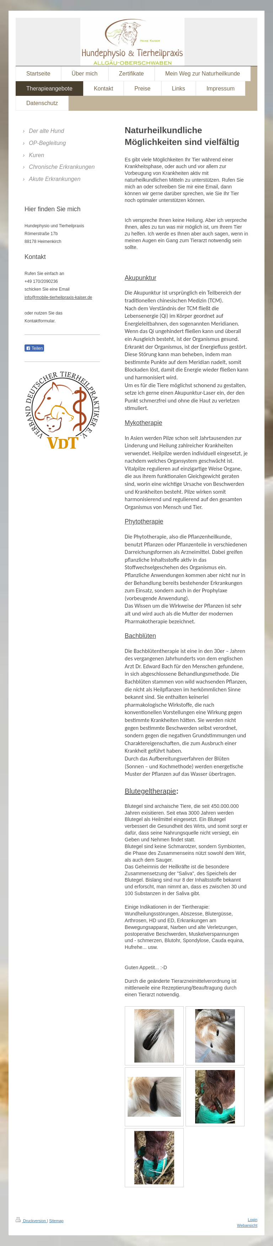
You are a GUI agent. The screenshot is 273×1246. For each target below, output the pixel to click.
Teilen (34, 348)
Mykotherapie (143, 422)
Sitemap (56, 1221)
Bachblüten (140, 635)
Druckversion (31, 1221)
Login (252, 1220)
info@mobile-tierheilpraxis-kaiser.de (58, 297)
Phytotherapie (144, 521)
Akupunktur (140, 277)
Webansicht (247, 1225)
